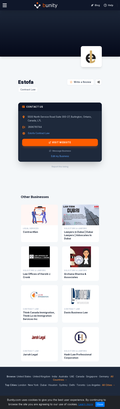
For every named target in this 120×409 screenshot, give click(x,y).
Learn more (85, 404)
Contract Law (28, 89)
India (54, 376)
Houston (52, 385)
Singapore (91, 376)
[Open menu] (5, 5)
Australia (63, 376)
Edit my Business (60, 156)
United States (24, 376)
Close (100, 404)
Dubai (43, 385)
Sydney (63, 385)
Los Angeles (93, 385)
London (22, 385)
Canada (80, 376)
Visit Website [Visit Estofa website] (60, 142)
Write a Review (80, 82)
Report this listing (60, 166)
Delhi (72, 385)
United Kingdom (41, 376)
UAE (72, 376)
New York (33, 385)
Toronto (81, 385)
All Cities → (108, 385)
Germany (104, 376)
